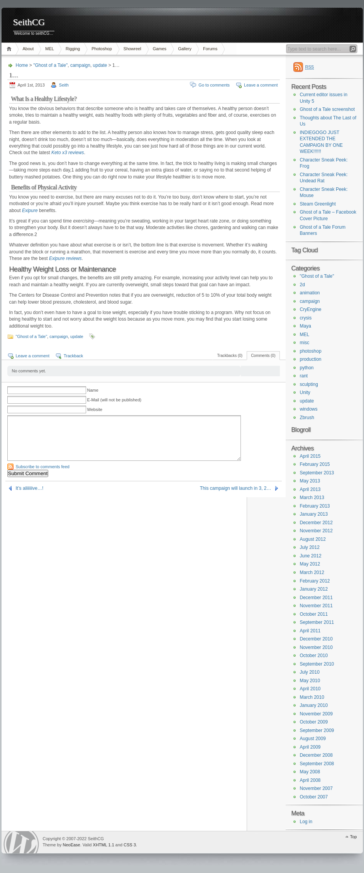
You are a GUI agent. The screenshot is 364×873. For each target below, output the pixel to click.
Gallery (184, 48)
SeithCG (29, 22)
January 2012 (314, 589)
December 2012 (316, 522)
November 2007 (316, 788)
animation (310, 293)
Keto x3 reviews (67, 152)
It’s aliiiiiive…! (30, 488)
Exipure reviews (65, 258)
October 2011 (314, 614)
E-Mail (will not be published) (114, 399)
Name (92, 390)
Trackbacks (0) (229, 355)
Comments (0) (263, 355)
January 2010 (314, 705)
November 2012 (316, 530)
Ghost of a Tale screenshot (327, 109)
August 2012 (313, 539)
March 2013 (312, 497)
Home (10, 49)
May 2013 (310, 481)
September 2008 (317, 763)
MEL (49, 48)
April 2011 (310, 631)
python (307, 367)
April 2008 (310, 780)
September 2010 (317, 664)
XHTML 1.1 (103, 844)
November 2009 (316, 714)
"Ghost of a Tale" (50, 65)
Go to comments (214, 85)
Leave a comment (261, 85)
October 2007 (314, 797)
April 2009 (310, 747)
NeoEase (71, 844)
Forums (210, 48)
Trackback (73, 355)
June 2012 (311, 556)
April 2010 (310, 688)
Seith (64, 85)
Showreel (132, 48)
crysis (306, 318)
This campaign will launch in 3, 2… (235, 488)
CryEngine (311, 309)
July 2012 (310, 547)
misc (305, 342)
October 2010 (314, 655)
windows (309, 409)
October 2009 (314, 722)
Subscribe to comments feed (42, 466)
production (311, 359)
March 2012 (312, 572)
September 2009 (317, 730)
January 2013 (314, 514)
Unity (305, 392)
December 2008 (316, 755)
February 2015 (315, 464)
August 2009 (313, 738)
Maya (305, 326)
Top (353, 836)
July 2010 (310, 672)
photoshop (311, 351)
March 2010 (312, 697)
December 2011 (316, 597)
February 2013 (315, 506)
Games (159, 48)
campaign (80, 65)
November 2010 (316, 647)
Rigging (73, 48)
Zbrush (307, 417)
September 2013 (317, 473)
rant (304, 376)
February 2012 (315, 581)
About (28, 48)
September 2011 (317, 622)
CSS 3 (130, 844)
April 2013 (310, 489)
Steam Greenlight (318, 204)
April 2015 (310, 456)
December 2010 (316, 639)
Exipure (30, 210)
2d (302, 284)
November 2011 (316, 605)
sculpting (309, 384)
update (100, 65)
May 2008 (310, 771)
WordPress (21, 842)
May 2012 (310, 564)
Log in (306, 821)
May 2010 (310, 680)
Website (95, 409)
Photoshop (101, 48)
